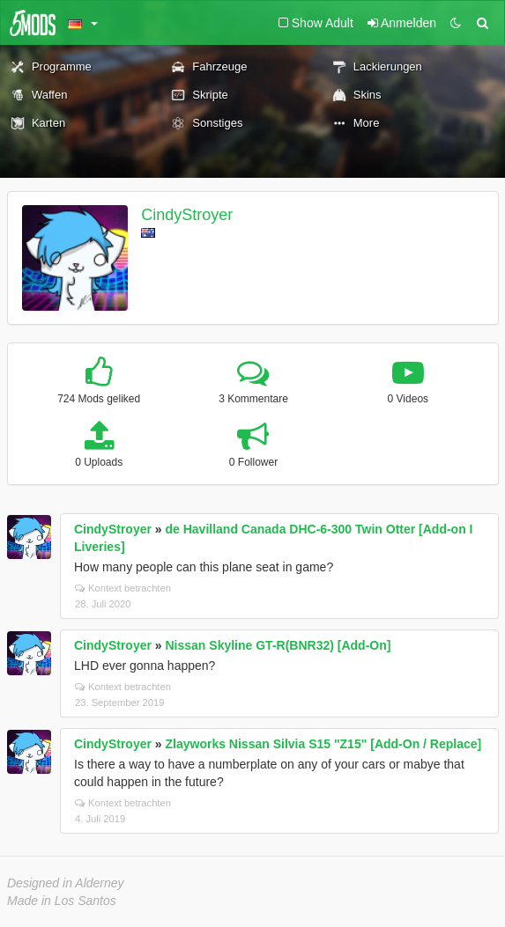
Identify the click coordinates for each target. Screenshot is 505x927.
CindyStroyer (187, 215)
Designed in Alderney (65, 883)
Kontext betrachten (123, 588)
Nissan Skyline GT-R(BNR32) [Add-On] (278, 645)
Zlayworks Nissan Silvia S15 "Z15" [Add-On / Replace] (324, 744)
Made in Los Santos (61, 901)
